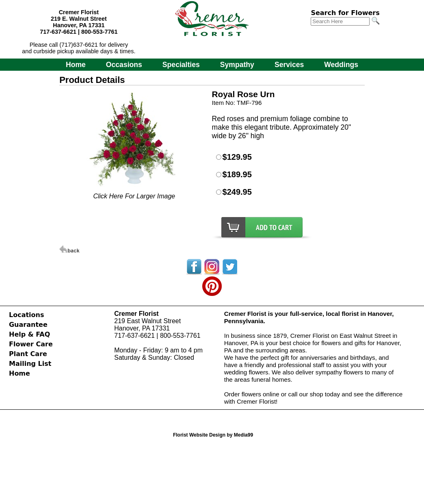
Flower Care (31, 344)
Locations (26, 315)
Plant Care (28, 354)
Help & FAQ (29, 334)
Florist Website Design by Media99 (213, 435)
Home (76, 65)
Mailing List (30, 363)
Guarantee (28, 324)
